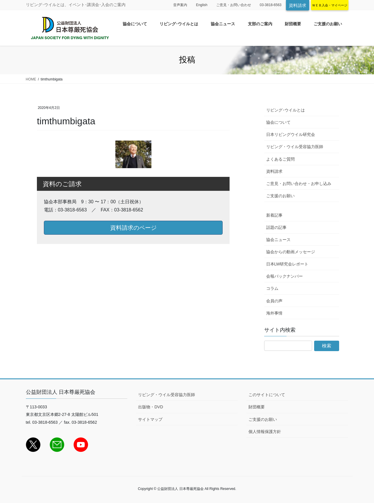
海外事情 (274, 313)
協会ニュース (278, 239)
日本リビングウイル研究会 (290, 134)
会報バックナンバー (284, 276)
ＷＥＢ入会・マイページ (329, 5)
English (201, 5)
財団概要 (256, 407)
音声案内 (180, 5)
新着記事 (274, 215)
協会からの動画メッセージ (290, 251)
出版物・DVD (150, 407)
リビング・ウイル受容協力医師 (294, 146)
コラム (272, 288)
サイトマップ (150, 419)
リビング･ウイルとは (285, 110)
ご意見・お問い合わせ (233, 5)
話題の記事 (276, 227)
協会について (278, 122)
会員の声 (274, 301)
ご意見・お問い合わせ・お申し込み (298, 183)
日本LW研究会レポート (287, 264)
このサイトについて (266, 394)
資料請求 (297, 5)
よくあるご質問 (280, 159)
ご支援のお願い (280, 195)
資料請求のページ (133, 227)
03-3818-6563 (271, 5)
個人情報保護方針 (264, 431)
